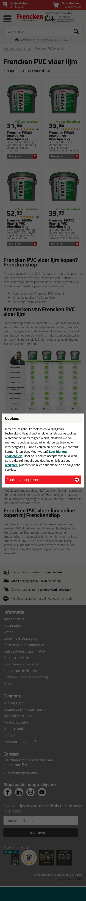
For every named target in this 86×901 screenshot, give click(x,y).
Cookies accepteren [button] (22, 479)
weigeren (11, 465)
